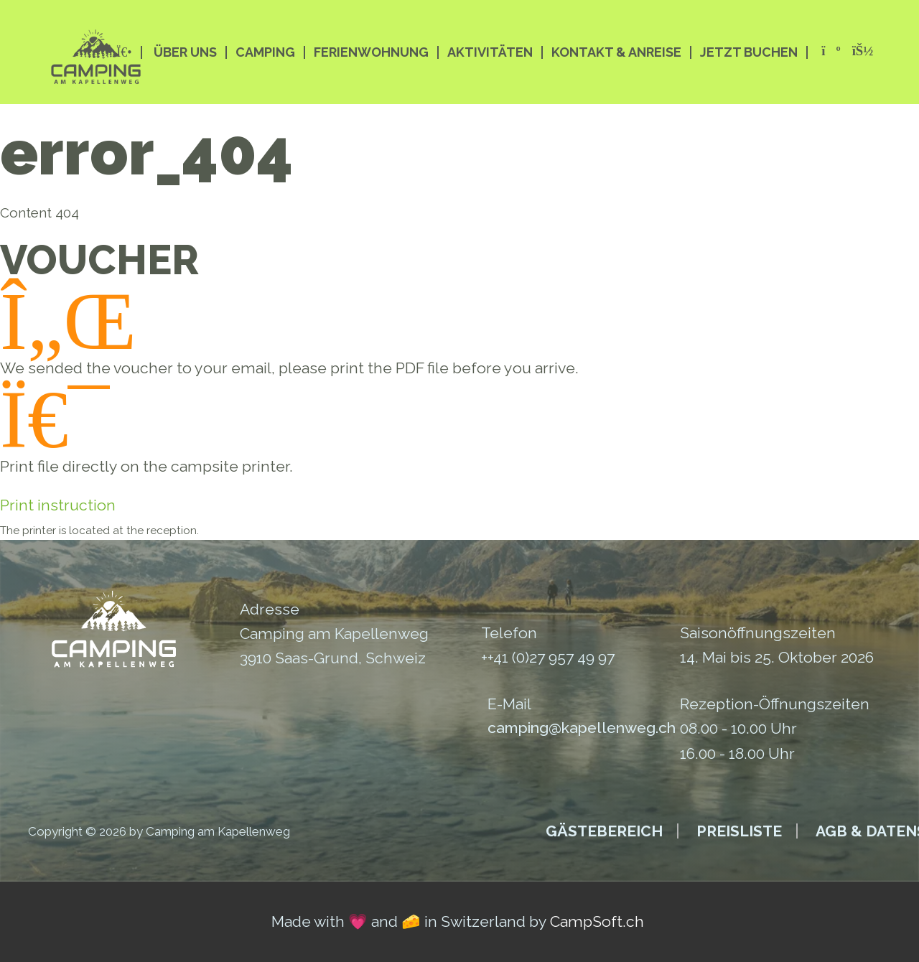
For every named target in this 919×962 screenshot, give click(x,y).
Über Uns (185, 52)
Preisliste (739, 831)
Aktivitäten (490, 52)
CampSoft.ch (597, 921)
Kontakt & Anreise (616, 52)
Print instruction (58, 505)
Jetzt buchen (749, 52)
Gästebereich (604, 831)
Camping (265, 52)
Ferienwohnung (371, 52)
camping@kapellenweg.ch (582, 728)
